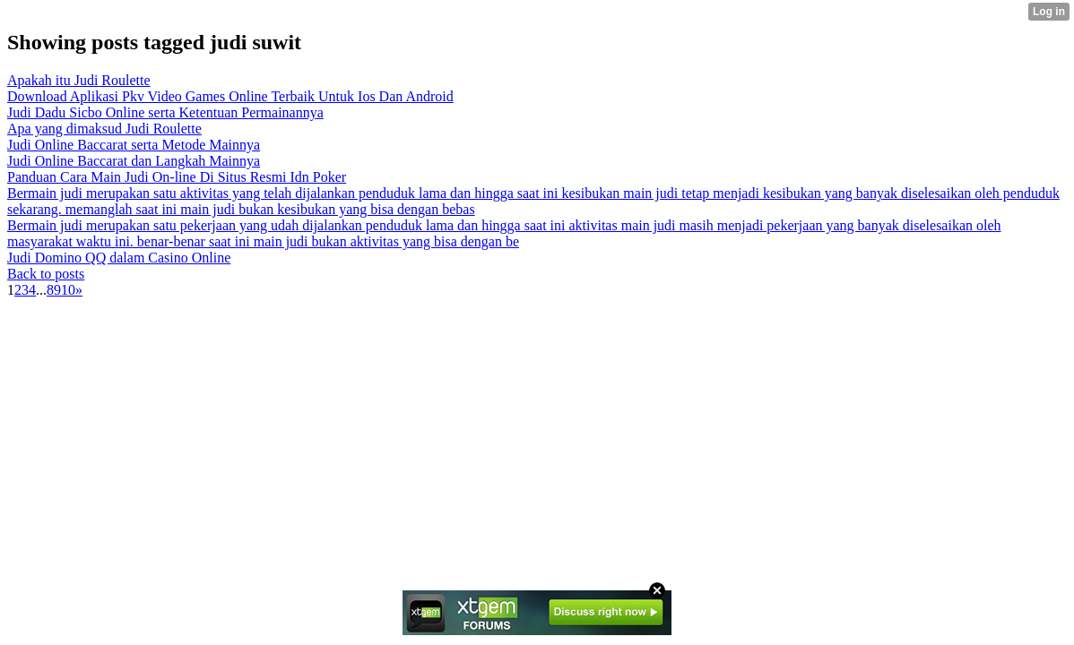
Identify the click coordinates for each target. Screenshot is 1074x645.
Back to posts (45, 273)
